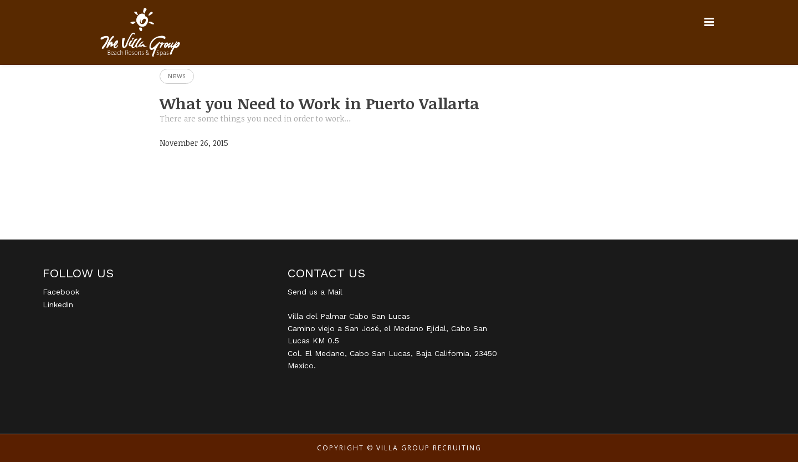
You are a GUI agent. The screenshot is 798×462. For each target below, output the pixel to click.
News (177, 76)
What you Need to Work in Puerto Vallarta (319, 103)
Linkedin (58, 304)
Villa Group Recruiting (429, 448)
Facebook (61, 291)
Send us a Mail (315, 291)
